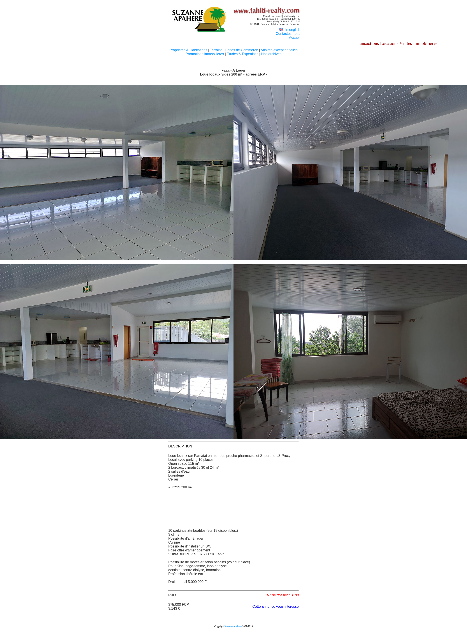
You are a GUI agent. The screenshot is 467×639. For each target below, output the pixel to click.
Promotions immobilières (205, 54)
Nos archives (270, 54)
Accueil (294, 37)
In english (289, 30)
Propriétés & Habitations (188, 50)
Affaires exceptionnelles (278, 50)
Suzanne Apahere (233, 626)
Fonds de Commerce (241, 50)
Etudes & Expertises (242, 54)
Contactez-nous (288, 33)
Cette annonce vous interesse (275, 606)
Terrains (216, 50)
